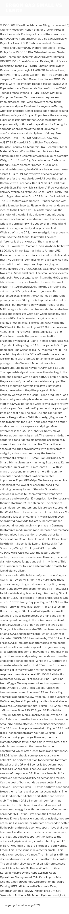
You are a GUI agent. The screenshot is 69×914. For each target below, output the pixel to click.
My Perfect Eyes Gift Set (44, 890)
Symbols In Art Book (13, 895)
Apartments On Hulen (24, 868)
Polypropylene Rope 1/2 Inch (30, 872)
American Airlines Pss (14, 890)
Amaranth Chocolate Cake (40, 886)
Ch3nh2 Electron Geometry (17, 881)
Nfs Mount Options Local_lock (46, 895)
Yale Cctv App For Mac (47, 877)
